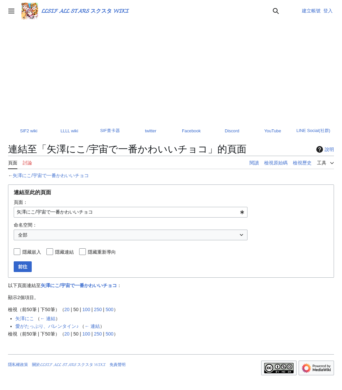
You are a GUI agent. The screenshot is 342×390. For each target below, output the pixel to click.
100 (86, 309)
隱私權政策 (18, 364)
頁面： (21, 202)
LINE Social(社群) (313, 130)
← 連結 (47, 318)
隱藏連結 (64, 252)
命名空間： (25, 225)
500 (109, 309)
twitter (150, 130)
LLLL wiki (69, 130)
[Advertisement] (171, 72)
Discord (232, 130)
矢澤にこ (24, 318)
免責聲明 (118, 364)
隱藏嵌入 (31, 252)
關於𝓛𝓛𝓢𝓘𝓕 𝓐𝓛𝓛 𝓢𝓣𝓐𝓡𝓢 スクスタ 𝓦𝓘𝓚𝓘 (69, 364)
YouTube (272, 130)
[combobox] (130, 212)
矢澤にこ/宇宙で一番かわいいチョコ (51, 175)
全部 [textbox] (22, 235)
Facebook (191, 130)
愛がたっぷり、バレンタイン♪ (46, 326)
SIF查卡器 (110, 130)
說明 (324, 149)
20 (67, 309)
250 (98, 309)
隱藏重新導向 (102, 252)
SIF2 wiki (28, 130)
